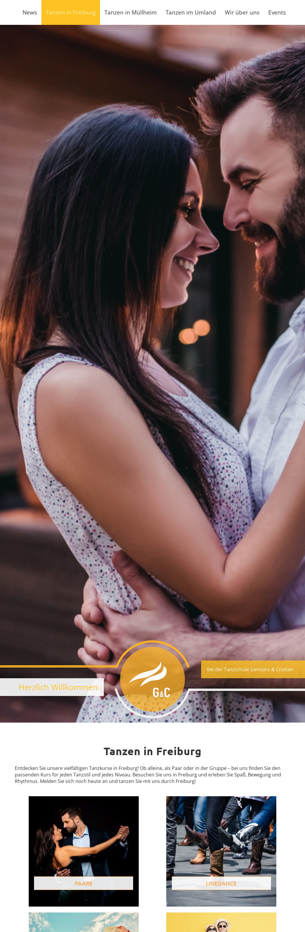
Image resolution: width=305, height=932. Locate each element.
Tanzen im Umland (191, 12)
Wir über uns (242, 12)
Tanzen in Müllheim (130, 12)
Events (277, 12)
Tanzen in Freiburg (71, 12)
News (29, 12)
